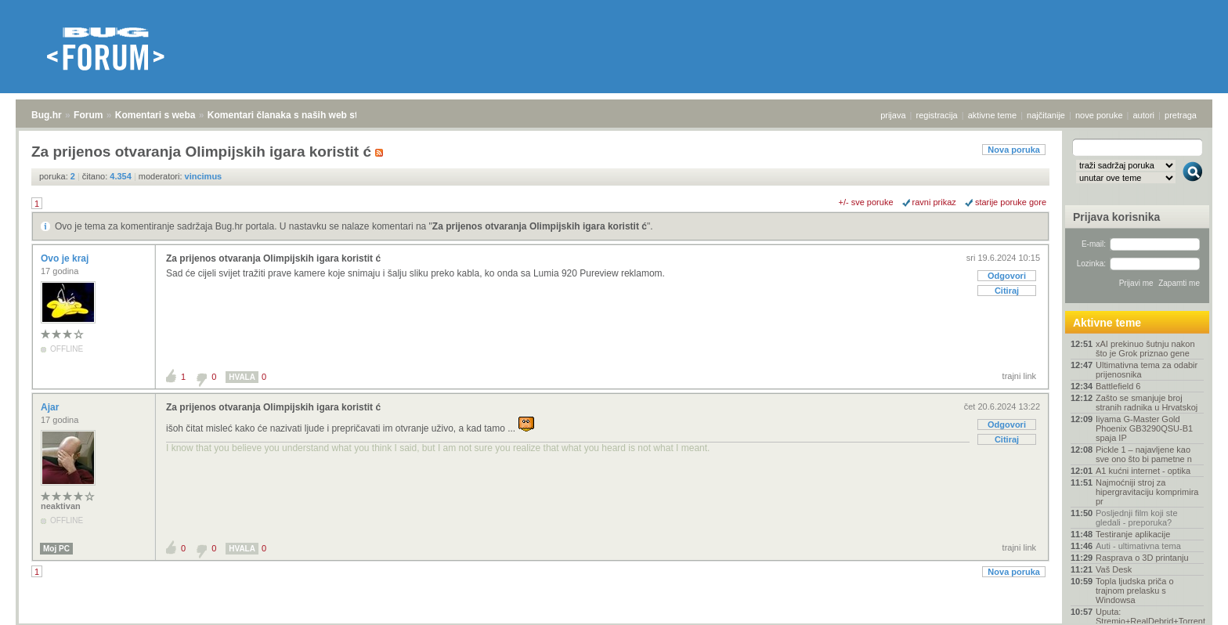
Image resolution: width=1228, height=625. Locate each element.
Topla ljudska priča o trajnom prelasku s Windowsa (1135, 590)
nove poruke (1099, 115)
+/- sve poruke (866, 202)
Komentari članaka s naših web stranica (296, 115)
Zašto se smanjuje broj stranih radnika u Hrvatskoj (1146, 402)
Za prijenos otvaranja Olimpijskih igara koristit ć (539, 226)
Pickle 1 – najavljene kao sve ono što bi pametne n (1144, 454)
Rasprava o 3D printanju (1142, 557)
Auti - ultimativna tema (1138, 546)
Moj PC (56, 548)
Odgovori (1007, 275)
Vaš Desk (1114, 569)
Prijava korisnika (1116, 217)
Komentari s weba (155, 115)
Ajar (51, 407)
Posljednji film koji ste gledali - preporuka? (1137, 517)
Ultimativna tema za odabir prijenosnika (1146, 369)
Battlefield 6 (1118, 386)
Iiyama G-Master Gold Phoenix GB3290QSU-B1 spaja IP (1144, 428)
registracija (937, 115)
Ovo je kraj (66, 258)
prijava (892, 115)
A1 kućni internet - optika (1143, 470)
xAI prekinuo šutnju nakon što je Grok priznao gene (1145, 348)
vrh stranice (1185, 602)
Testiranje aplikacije (1133, 534)
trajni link (1019, 376)
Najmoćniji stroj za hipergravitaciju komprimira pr (1147, 492)
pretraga (1181, 115)
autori (1144, 115)
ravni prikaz (934, 202)
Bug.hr (46, 115)
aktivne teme (992, 115)
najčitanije (1046, 115)
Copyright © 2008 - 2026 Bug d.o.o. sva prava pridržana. (614, 620)
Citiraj (1007, 290)
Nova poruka (1014, 149)
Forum (88, 115)
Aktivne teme (1107, 322)
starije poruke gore (1010, 202)
